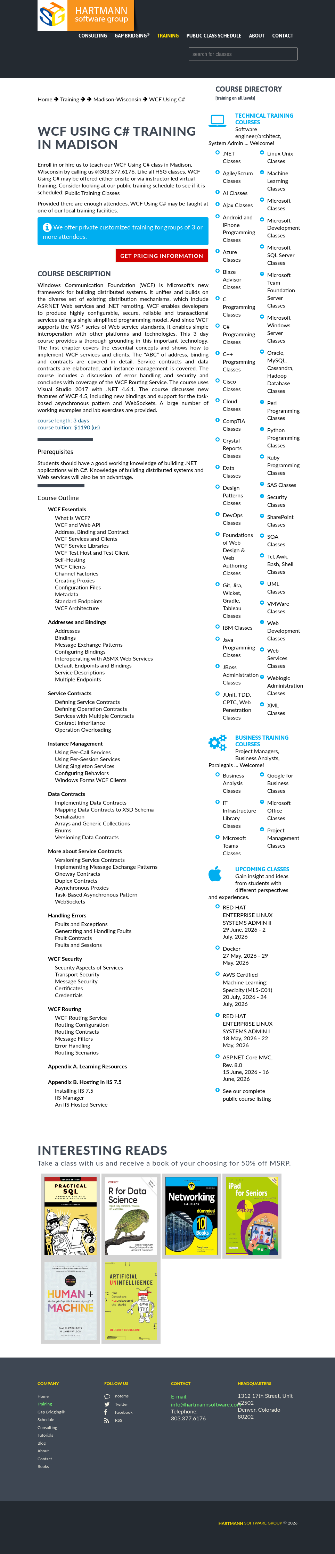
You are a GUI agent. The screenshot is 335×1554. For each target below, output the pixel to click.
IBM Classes (237, 627)
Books (43, 1466)
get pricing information (161, 255)
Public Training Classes (92, 193)
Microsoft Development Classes (283, 227)
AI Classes (235, 193)
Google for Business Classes (280, 783)
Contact (282, 36)
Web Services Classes (277, 658)
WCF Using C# (167, 99)
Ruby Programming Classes (283, 465)
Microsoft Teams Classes (234, 845)
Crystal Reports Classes (232, 448)
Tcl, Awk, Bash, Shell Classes (280, 564)
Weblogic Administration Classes (285, 685)
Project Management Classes (283, 838)
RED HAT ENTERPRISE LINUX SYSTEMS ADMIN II (247, 915)
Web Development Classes (283, 630)
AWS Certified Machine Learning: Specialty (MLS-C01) (247, 982)
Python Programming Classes (283, 437)
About (257, 36)
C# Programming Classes (239, 334)
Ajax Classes (238, 205)
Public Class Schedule (214, 36)
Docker (231, 948)
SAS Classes (281, 484)
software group (250, 1523)
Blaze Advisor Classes (232, 279)
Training (168, 36)
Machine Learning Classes (277, 181)
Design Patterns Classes (233, 495)
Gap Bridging (132, 36)
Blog (42, 1443)
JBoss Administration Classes (241, 675)
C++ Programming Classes (239, 361)
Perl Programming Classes (283, 410)
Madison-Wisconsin (117, 99)
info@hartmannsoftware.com (206, 1404)
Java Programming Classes (239, 647)
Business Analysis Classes (233, 783)
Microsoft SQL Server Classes (280, 255)
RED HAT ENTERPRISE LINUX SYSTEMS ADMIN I (247, 1023)
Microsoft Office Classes (279, 810)
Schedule (46, 1419)
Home (45, 99)
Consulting (93, 36)
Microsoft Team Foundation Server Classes (281, 290)
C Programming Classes (239, 307)
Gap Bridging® (51, 1411)
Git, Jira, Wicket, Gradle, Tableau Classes (232, 600)
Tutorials (45, 1435)
